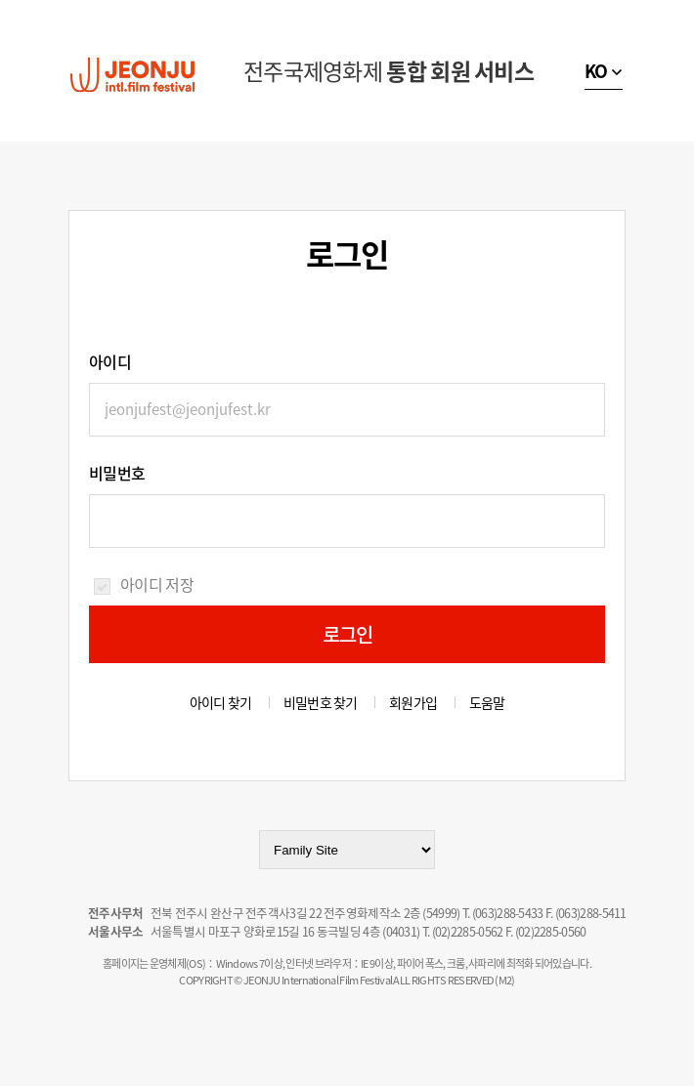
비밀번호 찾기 (320, 702)
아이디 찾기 (221, 702)
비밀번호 (117, 472)
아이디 (110, 361)
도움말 (487, 702)
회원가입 (413, 702)
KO (596, 71)
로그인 (348, 634)
